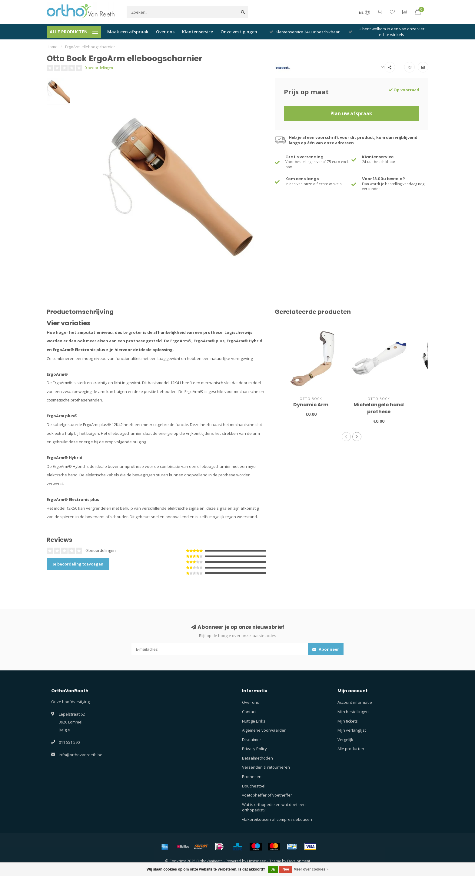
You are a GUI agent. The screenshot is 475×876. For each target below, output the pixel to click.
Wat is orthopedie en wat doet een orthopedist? (274, 807)
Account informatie (354, 702)
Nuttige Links (253, 721)
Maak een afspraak (127, 32)
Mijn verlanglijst (351, 730)
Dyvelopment (298, 860)
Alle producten (350, 748)
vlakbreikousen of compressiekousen (277, 819)
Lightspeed (256, 860)
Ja (273, 869)
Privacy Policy (254, 748)
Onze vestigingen (239, 32)
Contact (249, 711)
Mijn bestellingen (353, 711)
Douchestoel (253, 786)
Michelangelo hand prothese (379, 408)
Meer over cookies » (311, 869)
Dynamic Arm (310, 404)
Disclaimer (251, 739)
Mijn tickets (347, 721)
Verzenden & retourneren (266, 767)
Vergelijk (345, 739)
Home (52, 46)
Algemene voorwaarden (264, 730)
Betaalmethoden (257, 758)
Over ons (165, 32)
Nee (285, 869)
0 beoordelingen (99, 67)
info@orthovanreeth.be (80, 754)
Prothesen (251, 776)
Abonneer (325, 649)
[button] (346, 436)
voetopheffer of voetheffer (267, 795)
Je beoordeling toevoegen (78, 564)
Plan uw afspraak (351, 113)
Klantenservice (197, 32)
